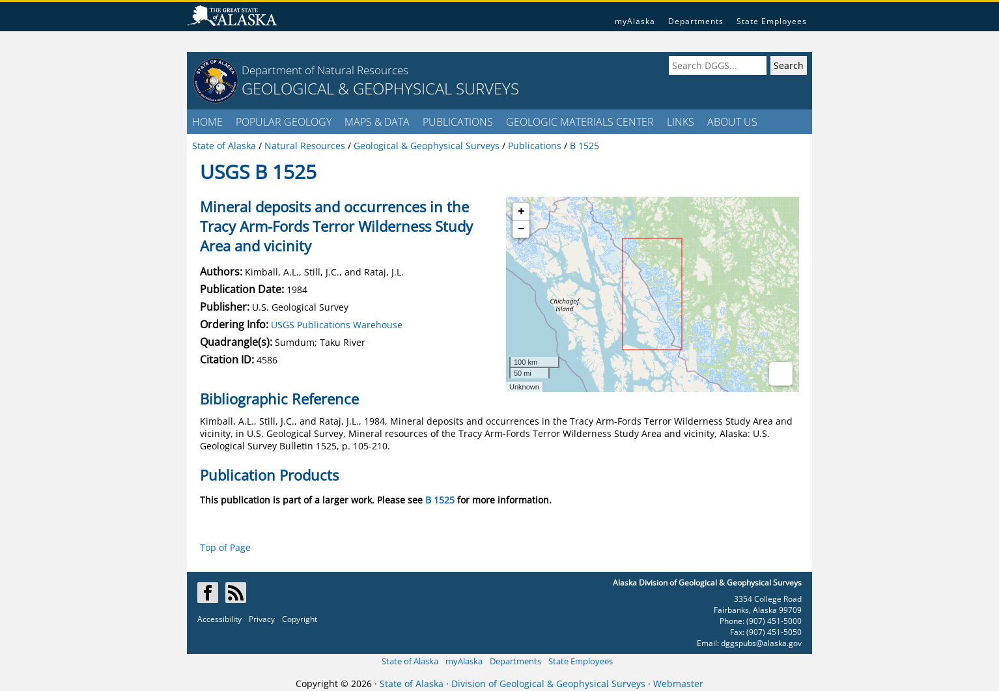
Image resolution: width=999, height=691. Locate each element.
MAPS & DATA (377, 122)
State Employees (772, 21)
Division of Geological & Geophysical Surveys (548, 683)
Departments (696, 21)
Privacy (262, 619)
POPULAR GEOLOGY (283, 122)
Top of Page (225, 547)
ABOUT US (732, 122)
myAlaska (635, 21)
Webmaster (678, 683)
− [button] (521, 229)
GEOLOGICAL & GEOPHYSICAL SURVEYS (380, 88)
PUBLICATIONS (458, 122)
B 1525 (440, 500)
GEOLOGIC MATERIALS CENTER (580, 122)
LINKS (680, 122)
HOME (207, 122)
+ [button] (521, 211)
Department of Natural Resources (325, 70)
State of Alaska (410, 661)
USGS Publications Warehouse (336, 324)
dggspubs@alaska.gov (761, 643)
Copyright (299, 619)
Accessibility (219, 619)
